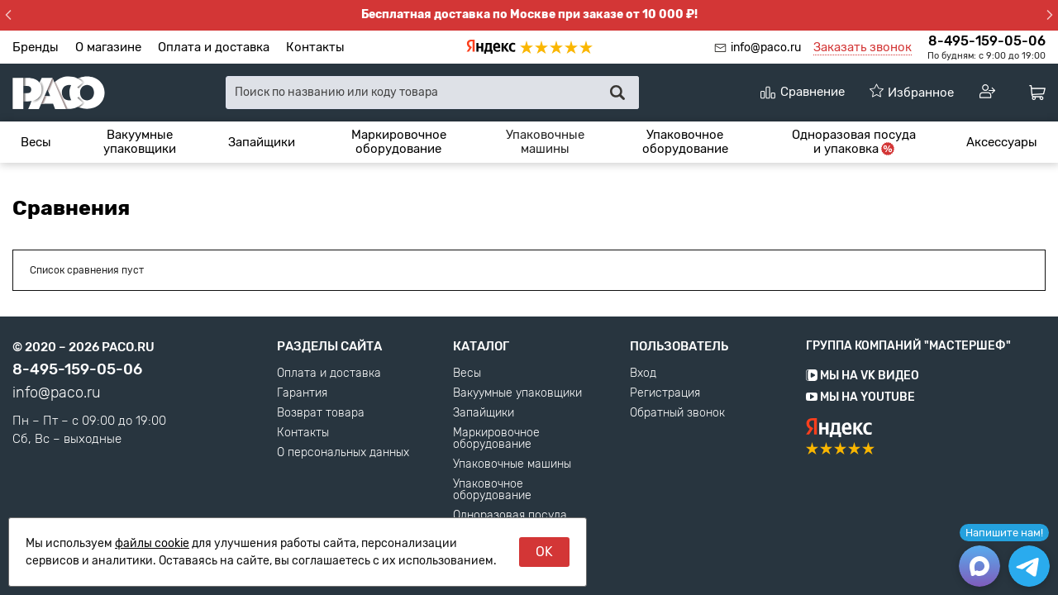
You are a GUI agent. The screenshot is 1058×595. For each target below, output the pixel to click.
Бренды (35, 47)
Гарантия (302, 393)
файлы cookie (152, 543)
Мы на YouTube (860, 397)
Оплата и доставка (213, 47)
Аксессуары (1001, 142)
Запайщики (261, 142)
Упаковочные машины (545, 141)
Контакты (315, 47)
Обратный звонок (677, 413)
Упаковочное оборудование (685, 141)
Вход (643, 373)
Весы (36, 142)
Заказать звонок (862, 47)
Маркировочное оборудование (398, 141)
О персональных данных (343, 453)
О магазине (108, 47)
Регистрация (665, 393)
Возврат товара (321, 413)
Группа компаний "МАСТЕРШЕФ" (908, 346)
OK (544, 551)
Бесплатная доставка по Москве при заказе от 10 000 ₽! (529, 14)
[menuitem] (36, 142)
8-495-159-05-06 (987, 41)
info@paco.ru (766, 47)
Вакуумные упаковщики (139, 141)
